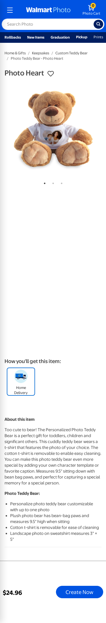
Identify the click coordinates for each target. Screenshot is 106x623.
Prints (98, 37)
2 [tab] (52, 182)
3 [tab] (60, 182)
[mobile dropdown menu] (10, 10)
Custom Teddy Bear (71, 53)
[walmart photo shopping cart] (91, 10)
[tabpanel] (53, 129)
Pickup (81, 37)
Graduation (60, 37)
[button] (50, 74)
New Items (35, 37)
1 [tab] (43, 182)
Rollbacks (13, 37)
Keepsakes (40, 53)
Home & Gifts (15, 53)
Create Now (79, 592)
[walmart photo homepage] (48, 10)
